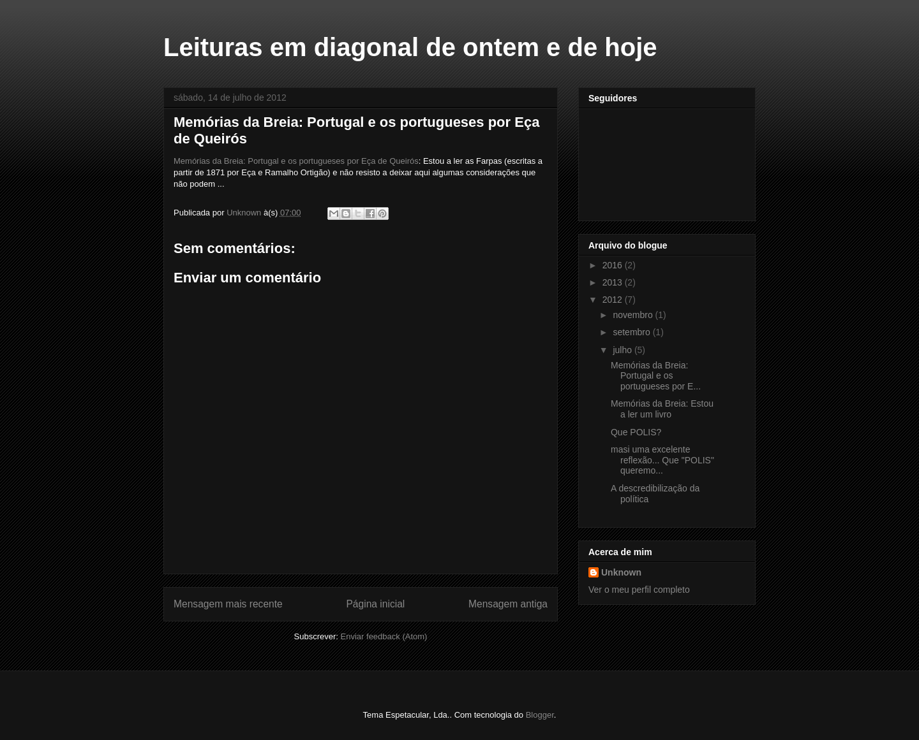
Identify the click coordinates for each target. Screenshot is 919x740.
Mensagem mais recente (228, 604)
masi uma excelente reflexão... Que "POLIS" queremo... (662, 460)
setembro (632, 332)
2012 (613, 299)
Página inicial (375, 604)
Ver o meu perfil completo (639, 589)
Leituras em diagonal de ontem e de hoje (410, 47)
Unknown (621, 572)
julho (623, 350)
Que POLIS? (636, 432)
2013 (613, 282)
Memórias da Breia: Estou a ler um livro (662, 408)
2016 (613, 265)
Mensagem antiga (508, 604)
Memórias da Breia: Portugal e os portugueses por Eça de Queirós (296, 161)
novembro (634, 315)
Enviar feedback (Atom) (384, 636)
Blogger (540, 715)
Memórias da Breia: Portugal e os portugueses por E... (656, 376)
